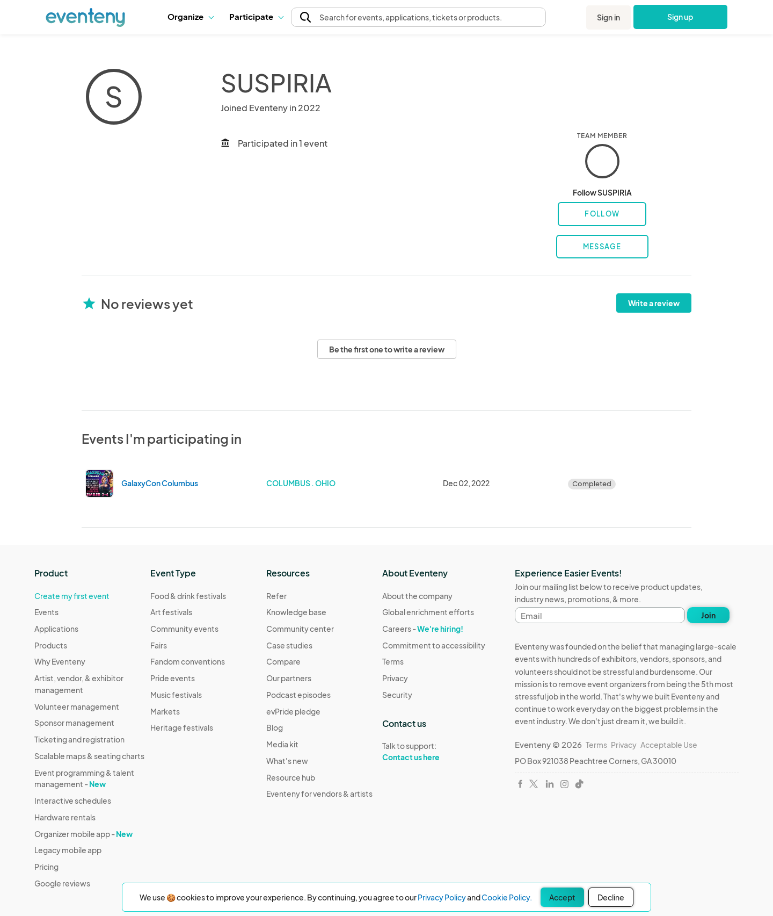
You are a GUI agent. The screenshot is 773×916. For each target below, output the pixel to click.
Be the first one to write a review (386, 349)
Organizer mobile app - (83, 834)
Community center (300, 628)
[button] (190, 17)
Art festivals (171, 612)
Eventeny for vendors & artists (319, 793)
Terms (393, 661)
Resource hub (290, 777)
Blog (274, 727)
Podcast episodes (298, 694)
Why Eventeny (59, 661)
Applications (56, 628)
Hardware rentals (65, 817)
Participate (256, 16)
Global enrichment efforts (428, 612)
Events (46, 612)
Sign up (680, 16)
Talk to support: (433, 751)
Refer (276, 596)
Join (708, 615)
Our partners (288, 678)
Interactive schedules (72, 800)
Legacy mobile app (67, 850)
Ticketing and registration (79, 739)
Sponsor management (74, 722)
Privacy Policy (442, 897)
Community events (184, 628)
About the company (417, 596)
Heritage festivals (181, 727)
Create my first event (72, 596)
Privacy (395, 678)
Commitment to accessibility (433, 645)
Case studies (289, 645)
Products (50, 645)
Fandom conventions (187, 661)
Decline (610, 897)
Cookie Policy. (507, 897)
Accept (562, 897)
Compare (283, 661)
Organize (190, 16)
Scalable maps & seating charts (89, 756)
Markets (165, 711)
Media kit (282, 744)
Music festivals (176, 694)
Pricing (46, 866)
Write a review (654, 303)
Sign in (608, 17)
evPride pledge (293, 711)
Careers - (422, 628)
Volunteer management (76, 706)
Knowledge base (296, 612)
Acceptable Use (668, 744)
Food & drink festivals (188, 596)
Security (397, 694)
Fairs (158, 645)
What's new (287, 761)
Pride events (172, 678)
